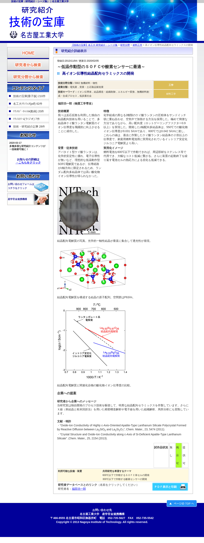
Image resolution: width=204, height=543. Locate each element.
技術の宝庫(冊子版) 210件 (29, 96)
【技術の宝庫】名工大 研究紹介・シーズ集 (94, 45)
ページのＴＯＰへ (181, 503)
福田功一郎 (79, 488)
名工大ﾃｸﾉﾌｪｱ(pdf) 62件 (27, 103)
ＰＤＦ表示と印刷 (165, 486)
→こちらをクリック (28, 162)
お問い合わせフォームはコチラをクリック (21, 186)
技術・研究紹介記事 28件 (29, 126)
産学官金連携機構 (17, 199)
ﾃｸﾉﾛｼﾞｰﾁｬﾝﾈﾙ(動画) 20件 (28, 111)
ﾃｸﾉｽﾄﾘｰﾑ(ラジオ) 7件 (26, 118)
